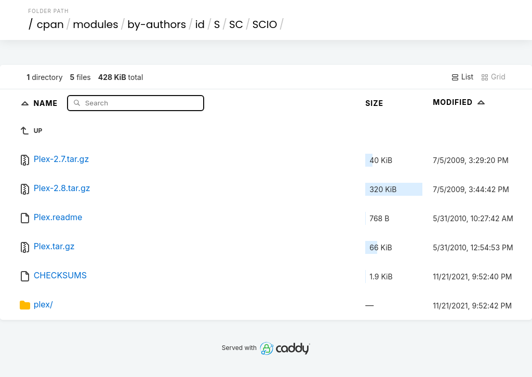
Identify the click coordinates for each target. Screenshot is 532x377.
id (200, 24)
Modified (460, 102)
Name (46, 102)
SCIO (264, 24)
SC (236, 24)
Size (374, 103)
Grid (493, 77)
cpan (50, 24)
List (462, 77)
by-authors (156, 24)
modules (95, 24)
